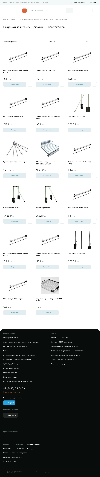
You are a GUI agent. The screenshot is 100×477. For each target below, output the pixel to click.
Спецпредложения (33, 444)
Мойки (5, 351)
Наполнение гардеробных (58, 19)
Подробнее (15, 84)
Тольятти (92, 3)
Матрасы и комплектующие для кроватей (17, 381)
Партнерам (23, 3)
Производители (14, 3)
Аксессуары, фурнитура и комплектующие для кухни (21, 342)
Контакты (45, 3)
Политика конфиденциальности (45, 472)
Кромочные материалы (11, 368)
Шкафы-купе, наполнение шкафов (15, 346)
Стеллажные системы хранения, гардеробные (33, 19)
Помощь (38, 3)
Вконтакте (12, 415)
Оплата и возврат (9, 453)
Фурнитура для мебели (11, 338)
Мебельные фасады (10, 377)
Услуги (5, 3)
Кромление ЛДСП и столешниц (61, 342)
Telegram (10, 403)
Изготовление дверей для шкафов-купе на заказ (67, 351)
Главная (5, 19)
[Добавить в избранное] (30, 84)
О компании (31, 3)
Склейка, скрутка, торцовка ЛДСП (62, 359)
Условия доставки (9, 461)
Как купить (7, 448)
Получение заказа (9, 457)
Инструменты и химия (10, 373)
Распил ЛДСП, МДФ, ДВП (59, 338)
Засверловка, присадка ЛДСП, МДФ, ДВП (65, 346)
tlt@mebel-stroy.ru (11, 392)
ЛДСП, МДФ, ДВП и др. (11, 364)
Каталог (13, 19)
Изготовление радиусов (59, 364)
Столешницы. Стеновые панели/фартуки (17, 359)
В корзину (47, 84)
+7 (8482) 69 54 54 (78, 3)
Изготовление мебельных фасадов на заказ (66, 355)
